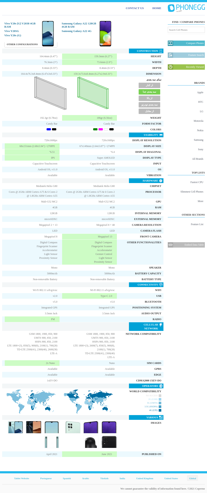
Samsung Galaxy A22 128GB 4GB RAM (79, 25)
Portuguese (46, 478)
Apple (200, 92)
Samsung (198, 139)
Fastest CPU (196, 182)
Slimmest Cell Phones (191, 191)
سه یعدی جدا (149, 91)
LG (201, 111)
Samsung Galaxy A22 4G (76, 31)
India (122, 478)
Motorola (198, 120)
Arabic (85, 478)
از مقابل (149, 111)
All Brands (197, 158)
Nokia (200, 130)
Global (192, 478)
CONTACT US (135, 8)
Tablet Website (21, 478)
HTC (200, 101)
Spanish (67, 478)
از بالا (149, 98)
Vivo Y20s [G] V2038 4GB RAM (20, 25)
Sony (200, 149)
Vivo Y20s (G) (12, 35)
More (200, 201)
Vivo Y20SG (11, 31)
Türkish (104, 478)
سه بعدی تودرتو (149, 104)
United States (171, 478)
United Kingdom (144, 478)
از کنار (149, 85)
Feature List (197, 224)
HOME (156, 8)
